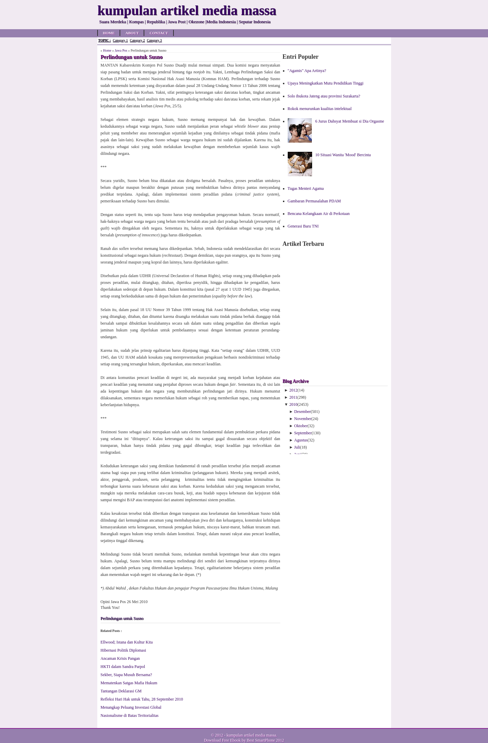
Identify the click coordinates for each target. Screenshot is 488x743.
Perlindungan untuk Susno (122, 618)
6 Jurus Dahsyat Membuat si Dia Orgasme (349, 121)
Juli (297, 447)
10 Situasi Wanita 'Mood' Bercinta (343, 154)
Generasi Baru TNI (303, 226)
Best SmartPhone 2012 (265, 740)
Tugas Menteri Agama (306, 188)
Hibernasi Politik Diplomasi (123, 650)
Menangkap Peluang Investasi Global (131, 707)
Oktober (300, 425)
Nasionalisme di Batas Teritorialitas (130, 715)
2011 (293, 397)
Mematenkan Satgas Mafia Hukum (129, 683)
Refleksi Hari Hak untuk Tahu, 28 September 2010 (142, 699)
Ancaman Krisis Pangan (120, 658)
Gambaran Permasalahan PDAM (314, 201)
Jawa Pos (121, 50)
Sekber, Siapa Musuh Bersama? (126, 674)
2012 (293, 390)
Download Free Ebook (222, 740)
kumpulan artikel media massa (251, 735)
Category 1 (120, 40)
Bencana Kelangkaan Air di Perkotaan (319, 213)
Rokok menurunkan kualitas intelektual (320, 108)
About (132, 33)
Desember (302, 411)
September (302, 433)
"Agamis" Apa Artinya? (307, 70)
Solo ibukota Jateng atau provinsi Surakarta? (324, 96)
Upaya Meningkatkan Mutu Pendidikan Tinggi (326, 83)
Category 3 (154, 40)
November (302, 418)
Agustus (300, 440)
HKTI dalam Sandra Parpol (123, 666)
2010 (293, 404)
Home (109, 33)
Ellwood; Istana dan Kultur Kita (127, 642)
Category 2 (137, 40)
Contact (158, 33)
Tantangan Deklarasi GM (121, 691)
